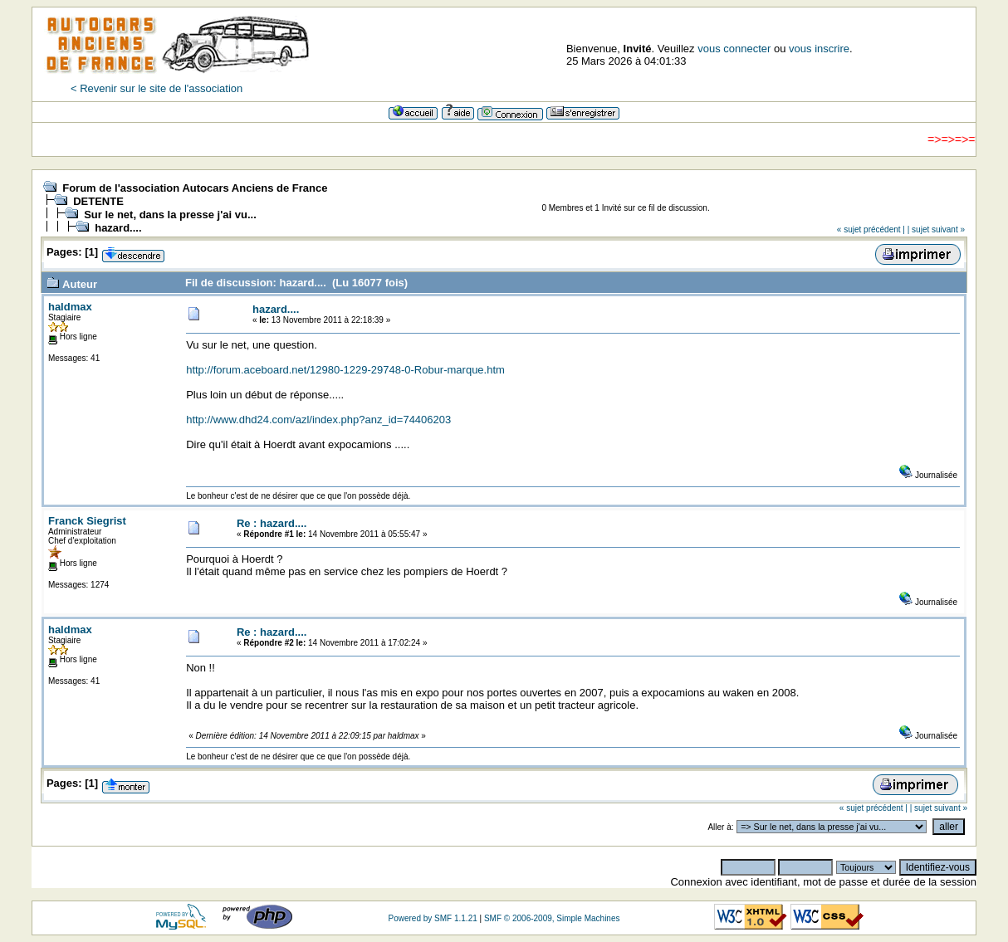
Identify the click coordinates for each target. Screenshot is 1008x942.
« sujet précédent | (871, 229)
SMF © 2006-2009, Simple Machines (552, 918)
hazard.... (118, 228)
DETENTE (98, 201)
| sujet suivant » (936, 229)
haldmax (70, 306)
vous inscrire (819, 48)
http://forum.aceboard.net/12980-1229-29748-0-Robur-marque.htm (345, 370)
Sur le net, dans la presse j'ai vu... (170, 214)
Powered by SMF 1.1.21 (432, 918)
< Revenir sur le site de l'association (156, 88)
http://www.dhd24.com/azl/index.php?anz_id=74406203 (318, 419)
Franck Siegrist (87, 521)
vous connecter (734, 48)
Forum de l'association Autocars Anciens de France (194, 188)
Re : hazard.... (272, 523)
